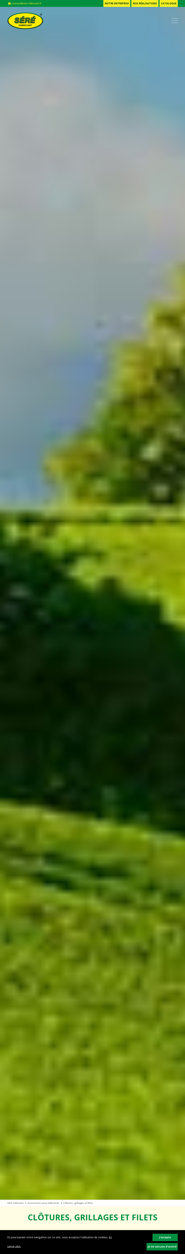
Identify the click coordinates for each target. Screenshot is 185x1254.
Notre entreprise (117, 3)
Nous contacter (79, 1122)
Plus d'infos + (24, 1049)
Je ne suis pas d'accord (162, 1246)
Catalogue (168, 3)
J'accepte (165, 1237)
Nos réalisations (145, 3)
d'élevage (121, 1041)
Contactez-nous (21, 1228)
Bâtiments (35, 1032)
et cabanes (36, 1041)
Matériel (120, 1032)
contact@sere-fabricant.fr (24, 3)
